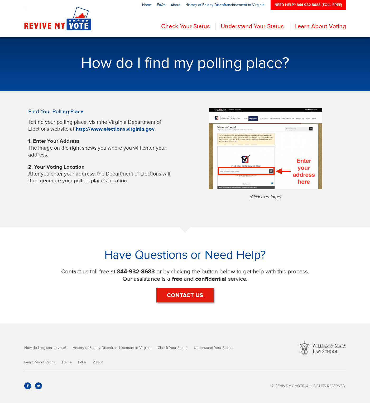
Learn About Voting (320, 26)
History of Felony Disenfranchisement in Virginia (224, 5)
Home (147, 5)
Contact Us (185, 295)
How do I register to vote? (45, 348)
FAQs (161, 5)
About (175, 5)
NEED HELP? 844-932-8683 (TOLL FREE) (308, 5)
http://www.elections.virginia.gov (115, 129)
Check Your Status (185, 26)
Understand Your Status (252, 26)
